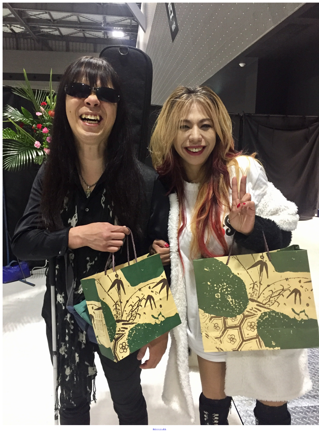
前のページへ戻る (159, 429)
